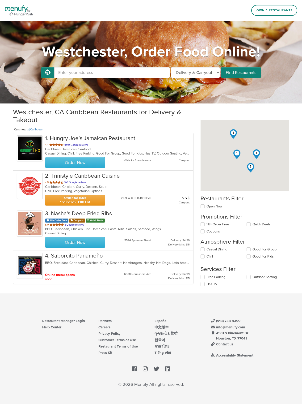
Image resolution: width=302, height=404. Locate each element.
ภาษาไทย (162, 346)
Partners (105, 321)
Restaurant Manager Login (63, 321)
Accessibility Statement (232, 355)
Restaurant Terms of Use (118, 346)
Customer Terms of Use (117, 340)
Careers (104, 327)
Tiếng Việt (163, 353)
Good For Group (264, 249)
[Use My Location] (48, 72)
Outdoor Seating (264, 277)
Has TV (211, 284)
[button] (237, 154)
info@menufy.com (228, 327)
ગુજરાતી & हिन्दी (166, 333)
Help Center (51, 327)
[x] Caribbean (35, 129)
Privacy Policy (109, 333)
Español (161, 321)
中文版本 (162, 327)
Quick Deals (261, 224)
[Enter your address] (112, 72)
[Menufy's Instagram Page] (145, 369)
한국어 (160, 340)
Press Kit (105, 353)
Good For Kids (263, 256)
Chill (209, 256)
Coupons (213, 231)
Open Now (214, 206)
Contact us (222, 344)
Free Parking (215, 277)
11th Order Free (217, 224)
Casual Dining (216, 249)
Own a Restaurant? (274, 10)
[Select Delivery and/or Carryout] (195, 72)
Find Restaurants (241, 72)
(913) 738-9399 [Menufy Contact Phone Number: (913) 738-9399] (225, 321)
